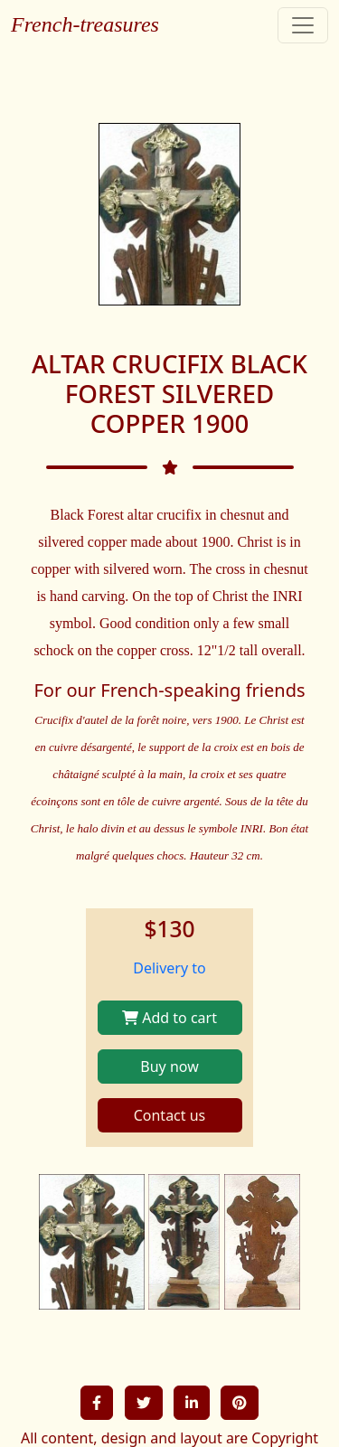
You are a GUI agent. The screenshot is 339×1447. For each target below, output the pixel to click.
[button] (96, 1403)
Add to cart (169, 1018)
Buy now (169, 1066)
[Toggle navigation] (303, 25)
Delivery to (169, 968)
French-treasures (85, 24)
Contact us (170, 1115)
